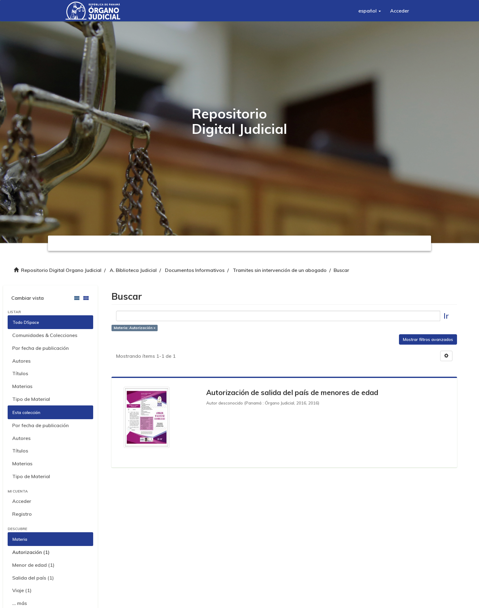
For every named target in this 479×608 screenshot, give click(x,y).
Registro (22, 514)
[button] (370, 10)
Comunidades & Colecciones (44, 335)
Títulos (20, 373)
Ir (446, 315)
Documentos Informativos (195, 270)
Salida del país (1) (33, 578)
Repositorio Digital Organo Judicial (61, 270)
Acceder (21, 501)
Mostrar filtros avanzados (428, 339)
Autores (21, 361)
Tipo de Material (31, 399)
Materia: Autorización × (134, 328)
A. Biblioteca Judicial (133, 270)
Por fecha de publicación (40, 348)
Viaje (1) (21, 590)
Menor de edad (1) (33, 565)
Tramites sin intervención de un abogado (280, 270)
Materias (22, 386)
